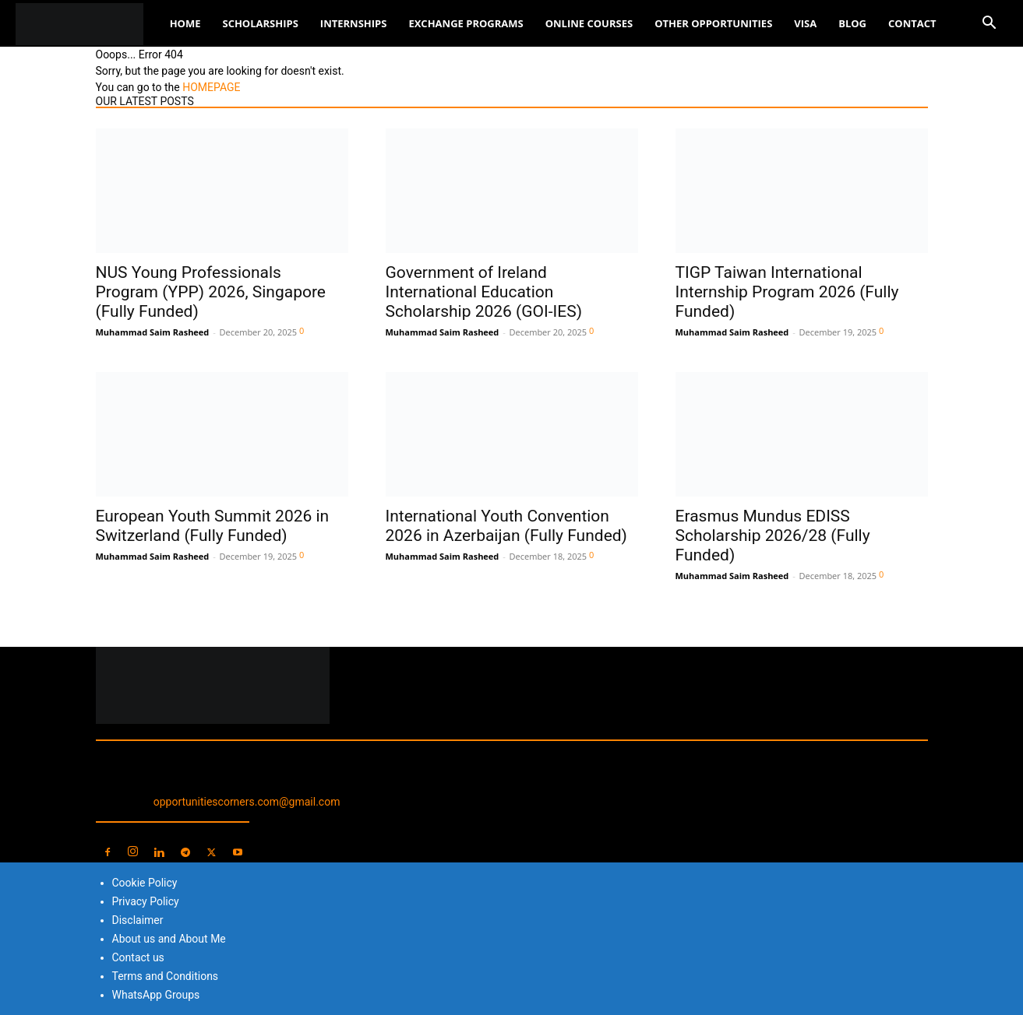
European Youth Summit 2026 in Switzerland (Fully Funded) (213, 526)
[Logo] (87, 23)
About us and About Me (169, 938)
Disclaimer (138, 920)
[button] (988, 24)
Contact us (138, 957)
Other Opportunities (713, 23)
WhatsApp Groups (156, 995)
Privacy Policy (145, 901)
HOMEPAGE (211, 87)
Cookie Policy (145, 882)
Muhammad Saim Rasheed (153, 332)
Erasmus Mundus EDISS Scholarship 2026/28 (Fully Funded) (773, 535)
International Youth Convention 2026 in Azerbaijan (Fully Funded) (506, 526)
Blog (852, 23)
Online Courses (589, 23)
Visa (805, 23)
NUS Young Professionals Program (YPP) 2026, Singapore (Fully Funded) (211, 292)
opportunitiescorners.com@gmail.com (246, 801)
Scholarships (260, 23)
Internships (353, 23)
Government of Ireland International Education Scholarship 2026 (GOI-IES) (484, 292)
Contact (912, 23)
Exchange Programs (465, 23)
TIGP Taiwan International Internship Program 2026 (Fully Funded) (787, 292)
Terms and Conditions (165, 976)
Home (185, 23)
